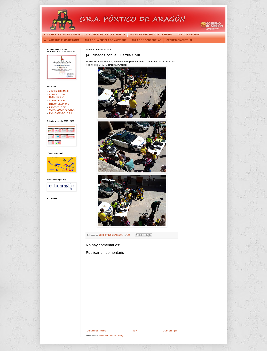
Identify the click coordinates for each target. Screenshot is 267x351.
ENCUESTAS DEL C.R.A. (61, 113)
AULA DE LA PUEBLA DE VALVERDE (106, 40)
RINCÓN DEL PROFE (59, 104)
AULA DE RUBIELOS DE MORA (62, 40)
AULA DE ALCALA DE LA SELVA (62, 34)
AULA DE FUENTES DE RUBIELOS (105, 34)
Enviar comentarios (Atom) (111, 336)
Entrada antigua (169, 331)
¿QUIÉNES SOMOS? (59, 91)
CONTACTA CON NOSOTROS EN (57, 95)
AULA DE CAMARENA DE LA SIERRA (151, 34)
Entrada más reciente (96, 331)
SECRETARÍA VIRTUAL (179, 40)
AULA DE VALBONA (189, 34)
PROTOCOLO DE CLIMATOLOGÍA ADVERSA (61, 108)
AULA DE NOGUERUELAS (146, 40)
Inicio (134, 331)
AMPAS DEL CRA (57, 100)
